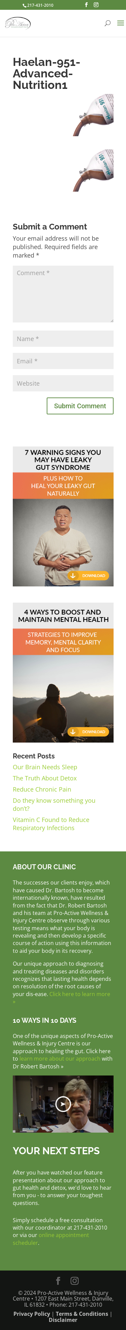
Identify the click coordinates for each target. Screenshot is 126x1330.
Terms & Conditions (82, 1313)
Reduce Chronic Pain (42, 789)
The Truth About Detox (45, 778)
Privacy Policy (31, 1313)
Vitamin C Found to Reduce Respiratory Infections (51, 824)
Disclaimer (63, 1320)
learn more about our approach (59, 1058)
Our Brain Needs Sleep (45, 767)
